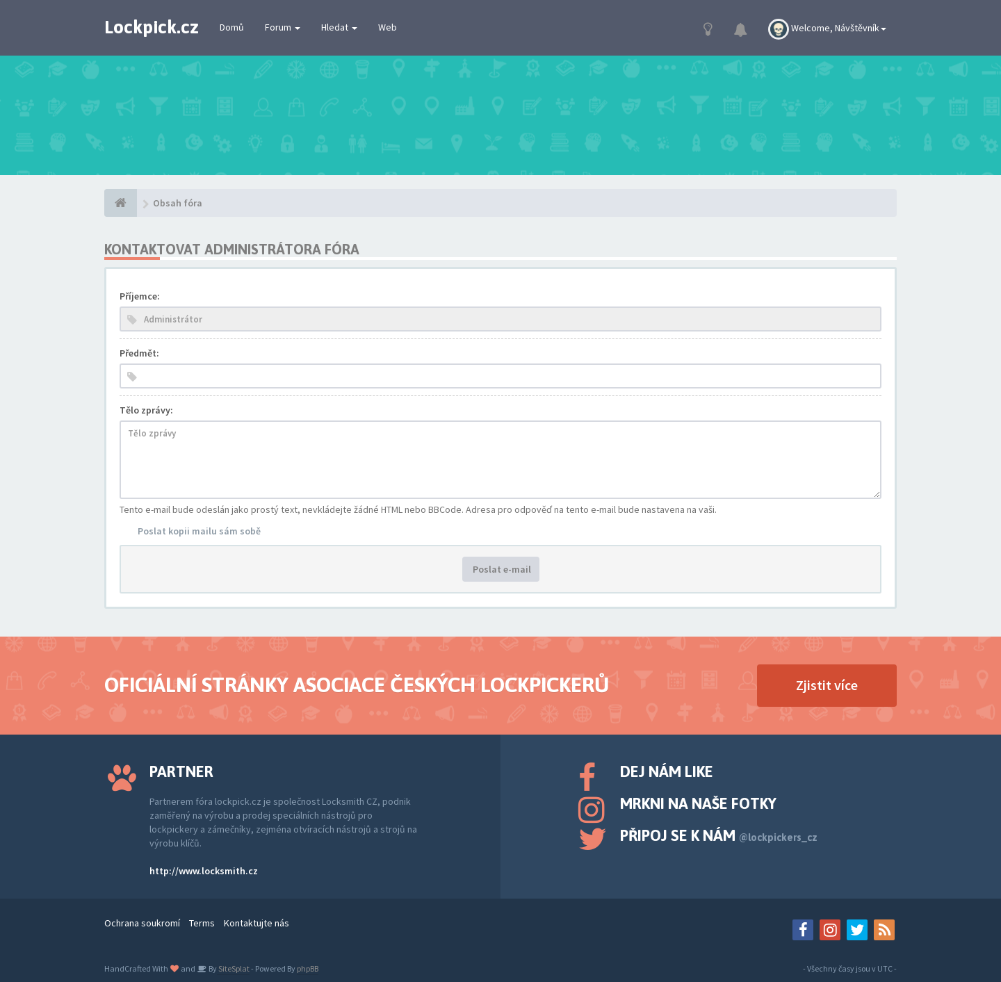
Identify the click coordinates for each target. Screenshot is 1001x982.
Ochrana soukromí (142, 923)
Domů (232, 27)
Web (387, 27)
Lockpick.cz (151, 27)
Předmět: (139, 353)
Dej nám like (666, 771)
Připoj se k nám (718, 835)
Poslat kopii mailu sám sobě (199, 531)
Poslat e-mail (501, 569)
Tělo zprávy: (146, 410)
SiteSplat (233, 968)
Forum (282, 27)
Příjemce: (140, 296)
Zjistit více (827, 685)
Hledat (339, 27)
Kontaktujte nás (256, 923)
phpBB (307, 968)
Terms (202, 923)
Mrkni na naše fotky (698, 803)
